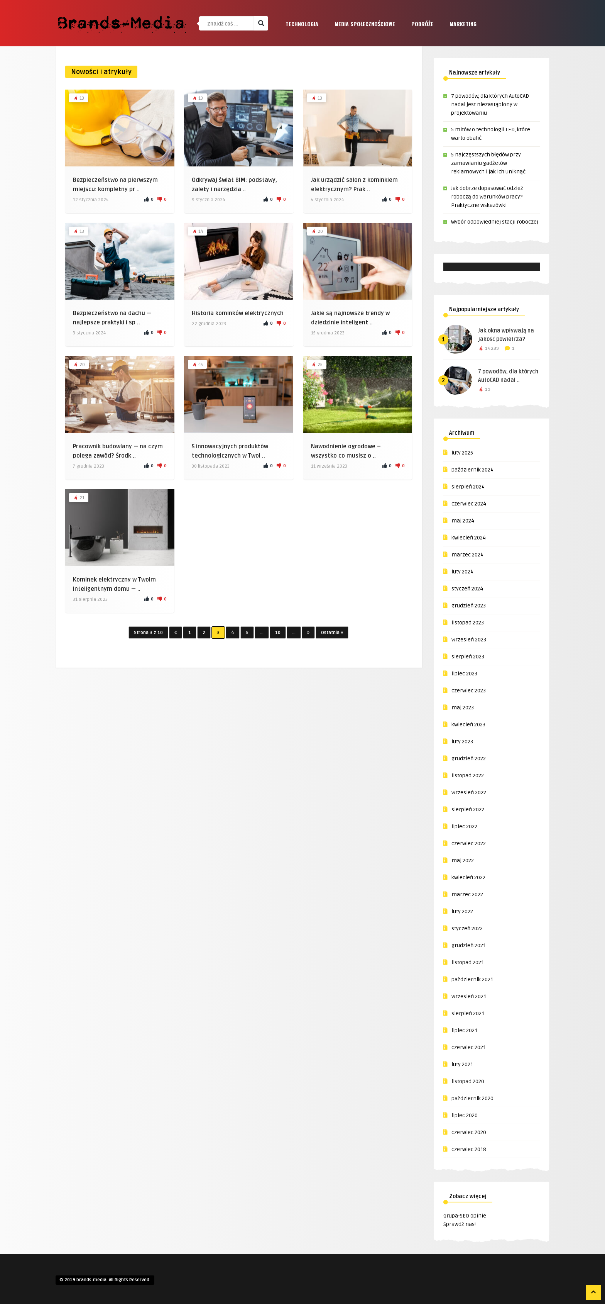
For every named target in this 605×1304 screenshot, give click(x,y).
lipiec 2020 (464, 1115)
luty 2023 (462, 741)
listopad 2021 (467, 962)
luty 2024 (462, 571)
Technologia (302, 24)
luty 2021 (462, 1064)
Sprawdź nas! (459, 1224)
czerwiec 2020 (468, 1132)
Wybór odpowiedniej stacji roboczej (494, 222)
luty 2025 (462, 452)
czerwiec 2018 (468, 1149)
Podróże (422, 24)
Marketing (463, 24)
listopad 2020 (467, 1081)
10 (278, 633)
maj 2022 (462, 860)
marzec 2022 (467, 894)
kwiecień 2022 (468, 877)
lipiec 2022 (464, 826)
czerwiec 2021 (468, 1047)
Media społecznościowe (365, 24)
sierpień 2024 (468, 486)
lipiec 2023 (464, 673)
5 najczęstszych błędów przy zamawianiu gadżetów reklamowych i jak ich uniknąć (488, 163)
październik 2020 (472, 1098)
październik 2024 (472, 469)
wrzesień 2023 (468, 639)
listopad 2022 (467, 775)
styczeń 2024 (467, 588)
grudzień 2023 (468, 605)
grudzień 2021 (468, 945)
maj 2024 (462, 520)
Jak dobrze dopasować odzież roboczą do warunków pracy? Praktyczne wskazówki (487, 197)
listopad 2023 (467, 622)
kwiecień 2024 (468, 537)
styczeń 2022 (467, 928)
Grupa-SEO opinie (464, 1215)
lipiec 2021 (464, 1030)
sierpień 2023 (467, 656)
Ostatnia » (332, 633)
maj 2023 (462, 707)
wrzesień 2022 (468, 792)
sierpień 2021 (467, 1013)
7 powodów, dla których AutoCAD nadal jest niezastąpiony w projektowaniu (490, 104)
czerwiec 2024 (468, 503)
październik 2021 (472, 979)
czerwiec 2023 (468, 690)
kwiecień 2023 (468, 724)
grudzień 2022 (468, 758)
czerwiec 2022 (468, 843)
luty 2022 (462, 911)
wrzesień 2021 (468, 996)
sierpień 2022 (467, 809)
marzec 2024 (467, 554)
